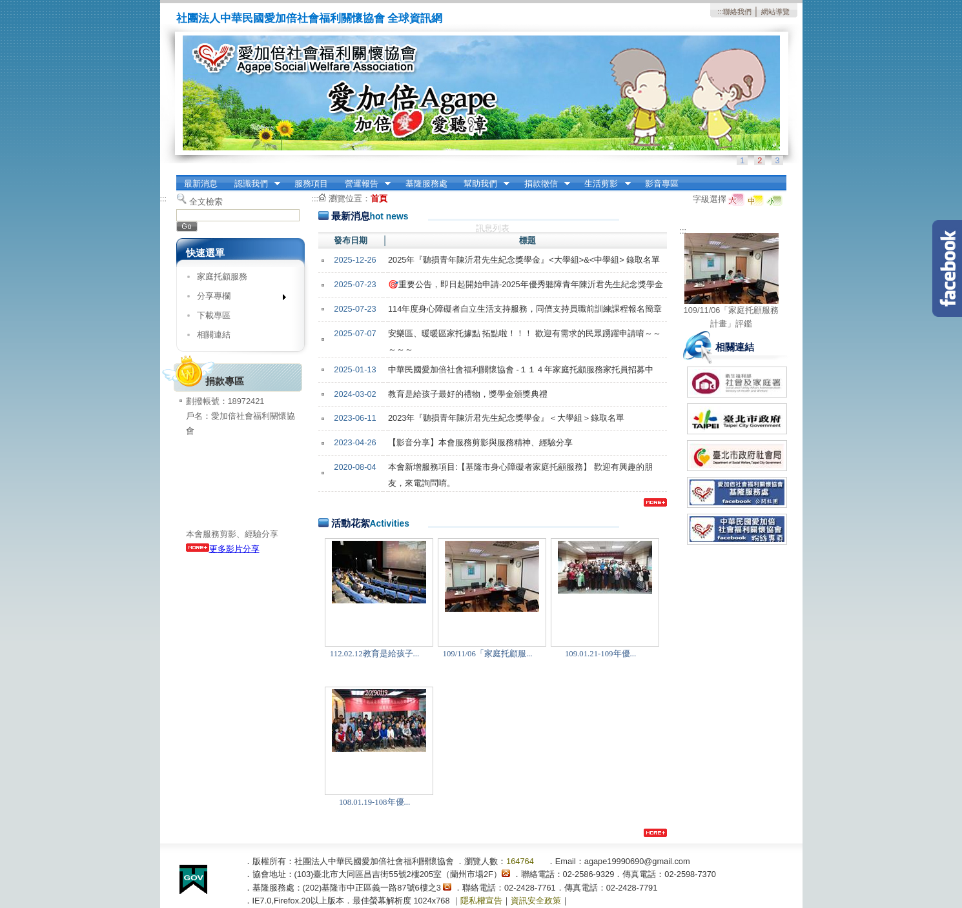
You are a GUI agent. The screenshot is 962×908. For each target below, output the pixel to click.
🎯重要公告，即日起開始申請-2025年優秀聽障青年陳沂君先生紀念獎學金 (525, 284)
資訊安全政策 (536, 900)
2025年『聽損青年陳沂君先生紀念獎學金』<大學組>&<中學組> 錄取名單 (524, 260)
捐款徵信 (543, 184)
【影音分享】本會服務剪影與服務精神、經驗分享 (480, 442)
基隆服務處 (426, 183)
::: (720, 11)
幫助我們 (482, 184)
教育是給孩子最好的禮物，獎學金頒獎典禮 (468, 394)
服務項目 (311, 183)
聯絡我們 (737, 11)
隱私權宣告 (481, 900)
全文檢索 (206, 202)
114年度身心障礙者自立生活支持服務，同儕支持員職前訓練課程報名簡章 (525, 309)
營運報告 (363, 184)
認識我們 (253, 184)
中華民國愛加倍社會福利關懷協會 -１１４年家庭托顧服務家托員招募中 (520, 369)
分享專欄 (237, 298)
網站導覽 (775, 11)
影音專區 (662, 183)
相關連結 (213, 334)
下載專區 (213, 315)
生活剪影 (604, 184)
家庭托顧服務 (222, 276)
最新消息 (201, 183)
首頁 (379, 198)
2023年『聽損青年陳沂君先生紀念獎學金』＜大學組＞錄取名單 (506, 418)
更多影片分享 (223, 549)
